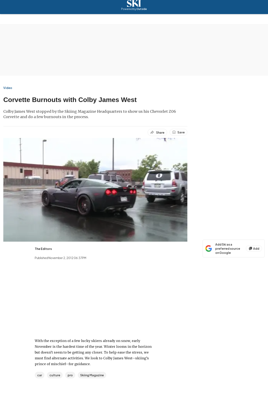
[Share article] (157, 132)
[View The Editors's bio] (43, 249)
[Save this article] (178, 132)
